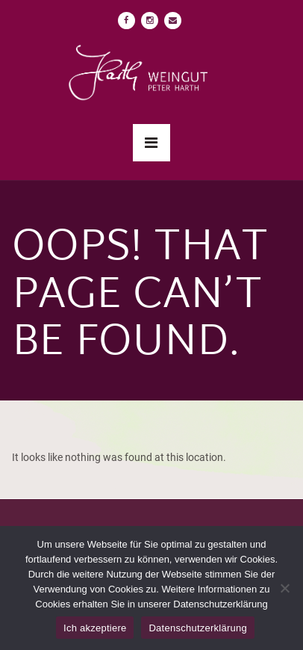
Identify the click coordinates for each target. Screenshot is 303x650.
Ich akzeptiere (94, 628)
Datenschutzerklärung (197, 628)
